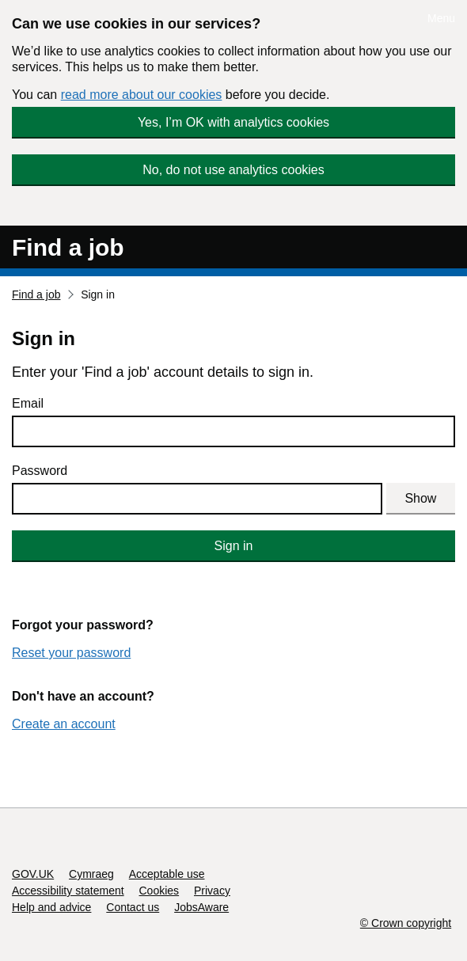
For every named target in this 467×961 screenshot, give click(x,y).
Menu (441, 18)
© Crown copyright (405, 923)
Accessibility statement (68, 890)
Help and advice (51, 907)
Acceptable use (167, 874)
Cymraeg (91, 874)
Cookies (159, 890)
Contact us (132, 907)
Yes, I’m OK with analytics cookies (233, 122)
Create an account (64, 724)
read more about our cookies (141, 94)
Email (28, 403)
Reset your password (71, 652)
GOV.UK (33, 874)
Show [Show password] (420, 498)
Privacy (212, 890)
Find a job (68, 247)
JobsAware (201, 907)
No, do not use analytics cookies (233, 170)
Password (39, 470)
